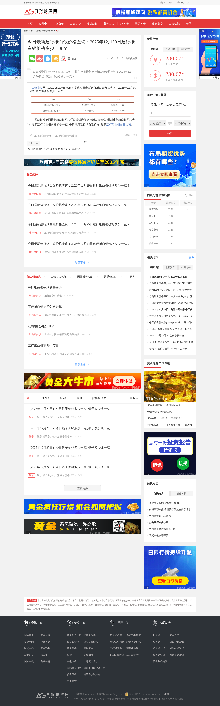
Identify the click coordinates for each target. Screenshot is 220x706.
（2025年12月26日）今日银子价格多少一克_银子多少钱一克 (69, 428)
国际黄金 (140, 23)
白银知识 (174, 23)
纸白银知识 (34, 276)
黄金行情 (164, 195)
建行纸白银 (48, 30)
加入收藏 (168, 2)
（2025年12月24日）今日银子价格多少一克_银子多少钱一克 (69, 467)
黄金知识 (181, 493)
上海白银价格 (91, 642)
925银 (63, 398)
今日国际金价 (173, 405)
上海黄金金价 (91, 661)
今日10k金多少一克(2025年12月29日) (168, 277)
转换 (170, 133)
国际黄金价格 (74, 668)
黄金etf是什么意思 (157, 418)
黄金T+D (109, 23)
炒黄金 (156, 642)
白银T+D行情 (133, 635)
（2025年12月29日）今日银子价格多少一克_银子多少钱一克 (69, 409)
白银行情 (152, 195)
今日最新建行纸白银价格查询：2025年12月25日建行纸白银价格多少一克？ (79, 224)
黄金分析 (45, 635)
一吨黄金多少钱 (172, 425)
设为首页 (185, 2)
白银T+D (75, 23)
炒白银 (156, 635)
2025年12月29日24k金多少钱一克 (166, 335)
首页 (30, 23)
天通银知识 (111, 276)
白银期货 (72, 681)
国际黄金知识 (85, 276)
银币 (69, 655)
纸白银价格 (36, 30)
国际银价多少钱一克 (92, 668)
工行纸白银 (78, 315)
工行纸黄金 (116, 648)
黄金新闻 (29, 642)
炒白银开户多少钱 (158, 522)
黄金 (59, 295)
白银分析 (45, 661)
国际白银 (74, 354)
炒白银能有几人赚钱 (160, 516)
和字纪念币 (153, 425)
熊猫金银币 (99, 398)
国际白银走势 (51, 315)
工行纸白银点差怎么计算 (45, 307)
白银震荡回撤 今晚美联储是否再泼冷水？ (171, 509)
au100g (188, 425)
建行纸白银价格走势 (118, 124)
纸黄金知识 (159, 655)
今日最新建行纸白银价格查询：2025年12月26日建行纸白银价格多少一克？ (79, 205)
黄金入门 (174, 635)
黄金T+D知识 (160, 661)
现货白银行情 (117, 642)
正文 (57, 30)
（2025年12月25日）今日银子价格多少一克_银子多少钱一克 (69, 447)
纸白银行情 (116, 635)
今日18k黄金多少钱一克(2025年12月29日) (171, 342)
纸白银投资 (65, 315)
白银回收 (72, 661)
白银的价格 (50, 334)
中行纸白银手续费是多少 (45, 287)
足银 (79, 398)
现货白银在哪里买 (158, 535)
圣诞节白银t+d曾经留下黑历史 (165, 503)
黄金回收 (72, 674)
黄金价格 (72, 648)
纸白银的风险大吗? (41, 326)
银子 (29, 398)
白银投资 (37, 87)
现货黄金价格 (133, 642)
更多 (191, 257)
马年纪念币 (177, 418)
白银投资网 (63, 334)
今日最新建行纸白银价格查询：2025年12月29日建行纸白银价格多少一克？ (79, 185)
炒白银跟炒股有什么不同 (162, 529)
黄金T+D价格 (74, 635)
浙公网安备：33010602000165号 (145, 694)
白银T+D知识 (59, 276)
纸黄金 (124, 23)
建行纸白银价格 (42, 135)
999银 (45, 398)
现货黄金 (45, 642)
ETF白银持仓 (117, 655)
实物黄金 (88, 648)
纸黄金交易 (50, 295)
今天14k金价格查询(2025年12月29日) (168, 348)
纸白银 (60, 23)
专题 (188, 23)
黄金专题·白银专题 (158, 363)
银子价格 (65, 417)
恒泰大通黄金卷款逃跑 (159, 412)
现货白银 (92, 23)
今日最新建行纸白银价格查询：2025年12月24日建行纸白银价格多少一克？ (79, 243)
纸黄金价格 (90, 635)
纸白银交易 (63, 354)
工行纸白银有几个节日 (43, 345)
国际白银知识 (176, 648)
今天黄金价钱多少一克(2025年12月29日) (170, 322)
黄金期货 (157, 23)
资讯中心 (44, 23)
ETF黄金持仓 (133, 655)
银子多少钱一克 (51, 417)
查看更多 (82, 488)
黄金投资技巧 (154, 405)
